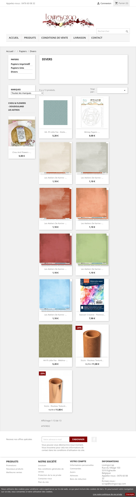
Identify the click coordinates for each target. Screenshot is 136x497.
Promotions (11, 465)
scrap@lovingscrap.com (114, 483)
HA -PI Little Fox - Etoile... (55, 132)
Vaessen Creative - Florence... (92, 314)
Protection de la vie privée (49, 475)
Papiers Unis (17, 68)
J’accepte (130, 494)
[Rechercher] (113, 31)
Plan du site (43, 482)
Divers (14, 71)
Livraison (79, 37)
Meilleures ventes (14, 472)
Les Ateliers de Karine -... (55, 177)
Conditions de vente (54, 37)
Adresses (74, 475)
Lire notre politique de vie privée (107, 494)
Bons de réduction (78, 479)
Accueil (14, 37)
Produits (30, 37)
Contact (96, 37)
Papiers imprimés (20, 64)
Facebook (94, 439)
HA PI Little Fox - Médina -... (55, 360)
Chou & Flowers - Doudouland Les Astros (17, 106)
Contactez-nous (45, 478)
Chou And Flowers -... (21, 152)
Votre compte (78, 461)
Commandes (75, 468)
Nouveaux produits (14, 469)
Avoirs (72, 472)
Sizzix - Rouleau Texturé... (92, 360)
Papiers (15, 59)
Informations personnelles (82, 465)
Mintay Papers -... (92, 132)
